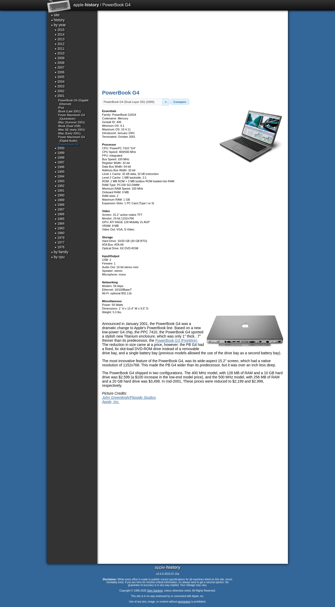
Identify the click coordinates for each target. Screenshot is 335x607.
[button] (165, 102)
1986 (59, 214)
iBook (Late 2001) (69, 111)
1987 (59, 209)
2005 (59, 77)
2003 (59, 86)
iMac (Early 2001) (69, 133)
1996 (59, 167)
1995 (59, 172)
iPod (61, 107)
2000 (59, 148)
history (58, 20)
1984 (59, 223)
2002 (59, 91)
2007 (59, 67)
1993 (59, 181)
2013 (59, 39)
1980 (59, 233)
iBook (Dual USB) (69, 126)
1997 (59, 162)
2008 (59, 63)
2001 (59, 96)
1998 (59, 157)
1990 (59, 195)
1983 (59, 228)
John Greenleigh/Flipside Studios (129, 397)
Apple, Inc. (110, 402)
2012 (59, 44)
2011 (59, 49)
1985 (59, 219)
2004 (59, 82)
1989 (59, 200)
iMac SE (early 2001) (71, 129)
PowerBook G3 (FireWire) (176, 340)
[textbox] (132, 101)
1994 (59, 176)
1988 (59, 205)
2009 (59, 58)
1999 (59, 153)
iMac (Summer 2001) (71, 122)
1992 (59, 186)
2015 (59, 30)
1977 (59, 242)
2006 (59, 72)
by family (59, 252)
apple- (86, 5)
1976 (59, 247)
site (55, 15)
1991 (59, 190)
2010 (59, 53)
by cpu (58, 257)
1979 (59, 238)
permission (184, 601)
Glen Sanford (155, 590)
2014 (59, 34)
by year (58, 25)
